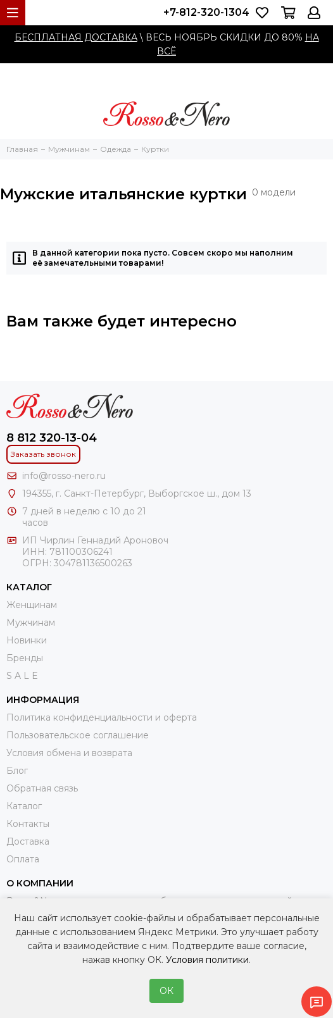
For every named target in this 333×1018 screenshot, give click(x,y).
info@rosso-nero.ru (64, 475)
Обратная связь (42, 788)
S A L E (22, 675)
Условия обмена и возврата (69, 753)
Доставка (27, 841)
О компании (39, 883)
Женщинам (31, 605)
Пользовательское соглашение (77, 735)
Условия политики (207, 959)
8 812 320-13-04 (51, 438)
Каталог (24, 806)
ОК (166, 990)
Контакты (27, 823)
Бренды (24, 658)
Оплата (22, 859)
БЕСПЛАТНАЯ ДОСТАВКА (76, 37)
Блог (17, 770)
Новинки (26, 640)
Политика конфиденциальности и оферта (101, 717)
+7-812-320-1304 (206, 12)
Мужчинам (30, 622)
